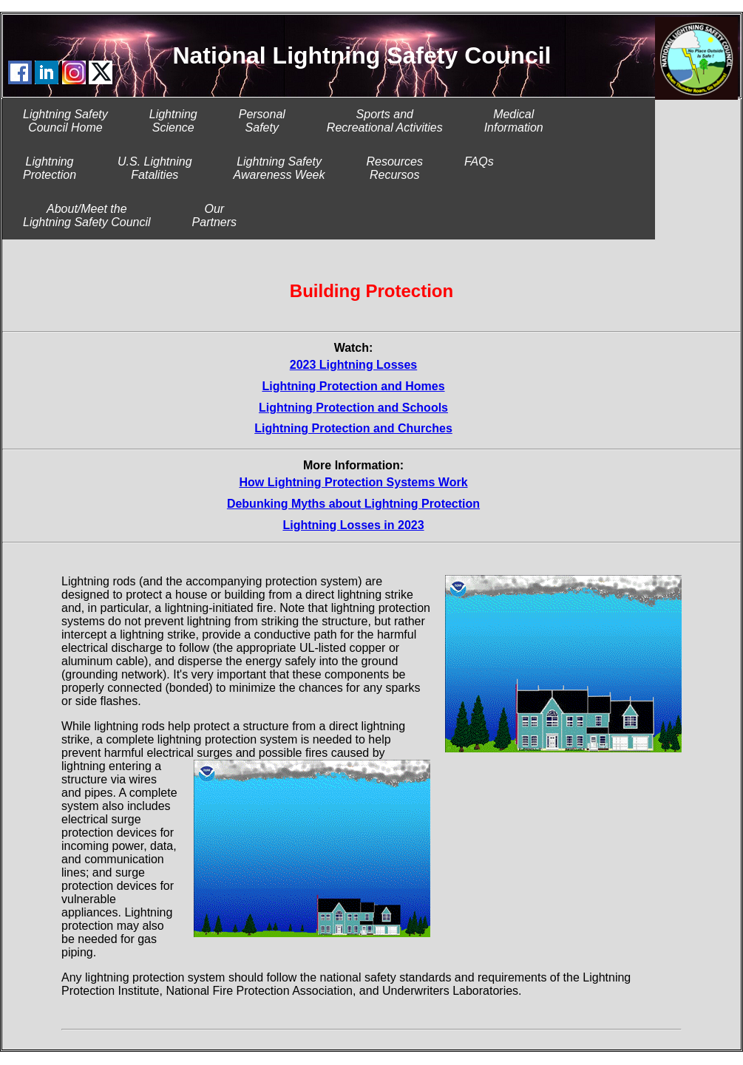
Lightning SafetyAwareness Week (279, 168)
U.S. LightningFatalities (155, 168)
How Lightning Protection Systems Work (353, 482)
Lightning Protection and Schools (353, 407)
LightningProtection (49, 168)
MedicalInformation (513, 121)
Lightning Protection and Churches (353, 428)
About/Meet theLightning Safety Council (87, 215)
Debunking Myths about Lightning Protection (353, 503)
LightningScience (173, 121)
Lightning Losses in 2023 (353, 525)
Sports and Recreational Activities (385, 121)
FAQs (479, 168)
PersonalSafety (262, 121)
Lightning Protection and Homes (353, 386)
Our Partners (214, 215)
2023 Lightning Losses (353, 364)
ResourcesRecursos (394, 168)
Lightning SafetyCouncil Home (65, 121)
